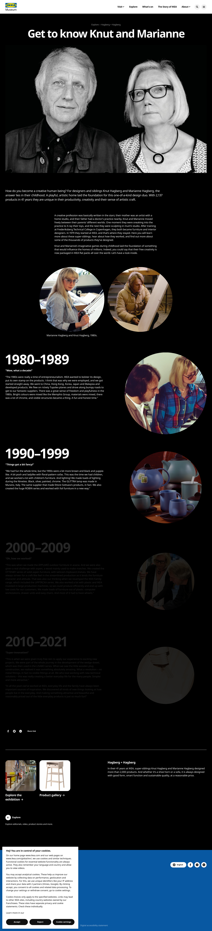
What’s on (147, 6)
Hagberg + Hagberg (111, 24)
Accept (17, 922)
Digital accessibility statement (94, 925)
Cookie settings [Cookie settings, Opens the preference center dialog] (63, 922)
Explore (133, 6)
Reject (40, 922)
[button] (197, 7)
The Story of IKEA (167, 6)
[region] (40, 888)
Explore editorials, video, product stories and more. (29, 824)
